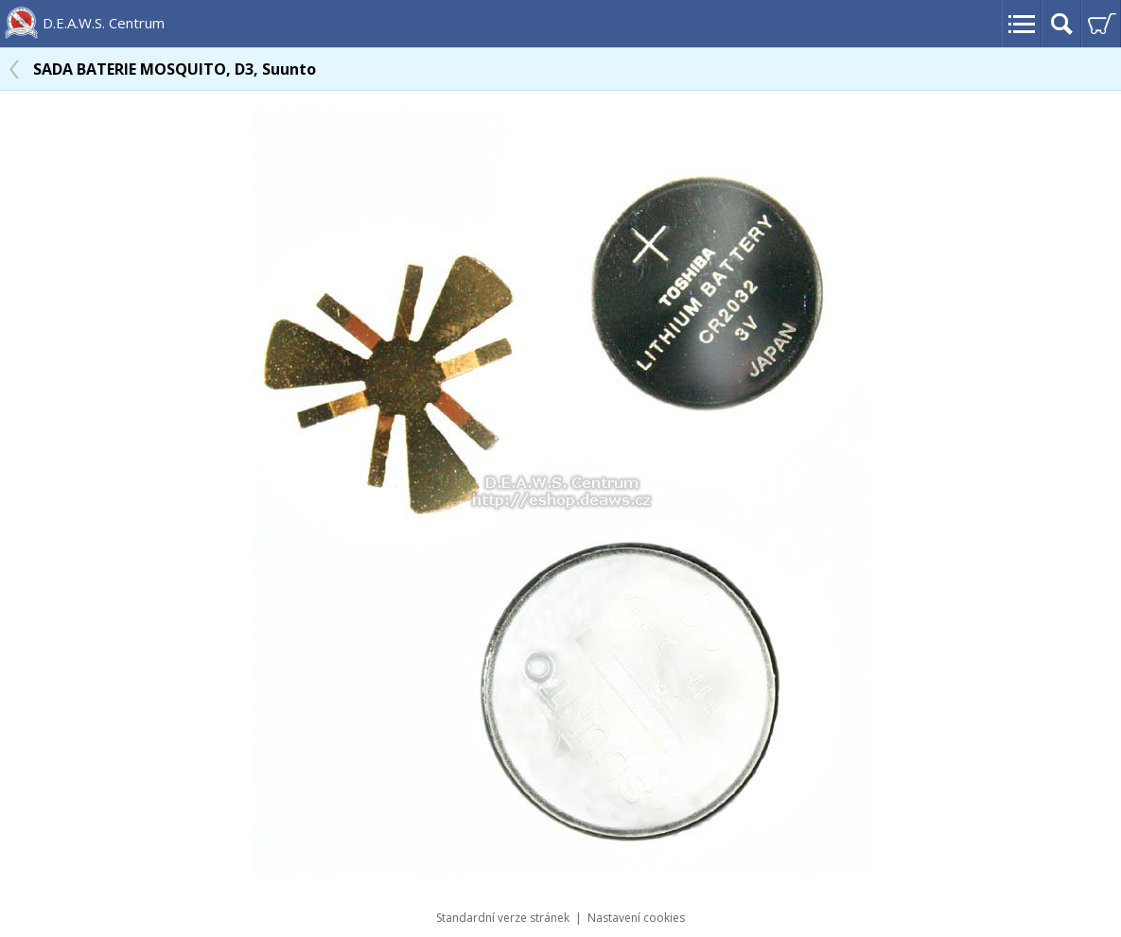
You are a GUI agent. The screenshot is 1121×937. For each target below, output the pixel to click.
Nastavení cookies (636, 918)
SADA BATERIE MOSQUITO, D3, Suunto (174, 69)
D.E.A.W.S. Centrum (104, 22)
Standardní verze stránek (502, 918)
